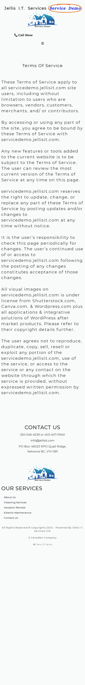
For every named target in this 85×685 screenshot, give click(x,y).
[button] (42, 43)
